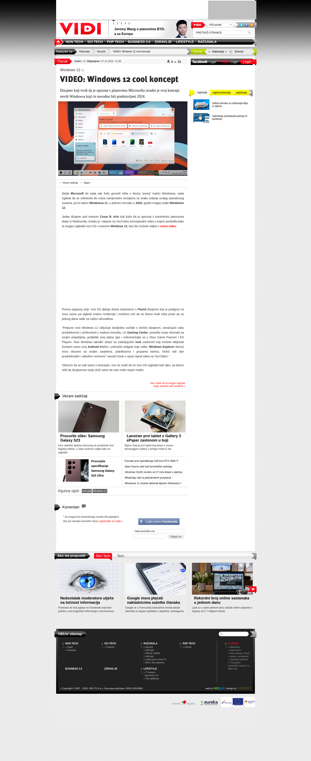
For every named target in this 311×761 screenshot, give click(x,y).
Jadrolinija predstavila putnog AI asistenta (229, 117)
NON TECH (71, 643)
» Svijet (69, 647)
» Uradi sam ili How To (154, 659)
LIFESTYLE (150, 668)
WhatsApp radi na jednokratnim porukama (148, 477)
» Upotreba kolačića (238, 659)
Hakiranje (218, 51)
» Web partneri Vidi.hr (239, 653)
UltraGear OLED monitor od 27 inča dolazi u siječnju (153, 472)
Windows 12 (100, 491)
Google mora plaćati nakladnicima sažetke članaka (153, 600)
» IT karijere (149, 672)
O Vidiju (233, 643)
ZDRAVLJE (110, 668)
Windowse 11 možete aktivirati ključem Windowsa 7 (153, 483)
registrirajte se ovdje (110, 521)
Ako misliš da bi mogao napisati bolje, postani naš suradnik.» (167, 385)
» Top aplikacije (151, 678)
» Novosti (148, 647)
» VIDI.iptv (148, 650)
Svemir (238, 51)
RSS (252, 25)
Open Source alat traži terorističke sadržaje (148, 466)
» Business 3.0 (150, 675)
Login (247, 62)
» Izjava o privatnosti (238, 656)
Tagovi (86, 182)
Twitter (241, 25)
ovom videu (168, 226)
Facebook (246, 25)
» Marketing (234, 647)
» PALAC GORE (151, 653)
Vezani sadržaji (70, 182)
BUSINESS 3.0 (73, 668)
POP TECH (189, 643)
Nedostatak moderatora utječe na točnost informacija (87, 600)
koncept (86, 491)
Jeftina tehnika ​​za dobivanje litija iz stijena (230, 105)
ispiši (179, 61)
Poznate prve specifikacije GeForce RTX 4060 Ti (151, 461)
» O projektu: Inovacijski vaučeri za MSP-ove (239, 665)
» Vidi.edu (148, 656)
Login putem (161, 521)
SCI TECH (110, 643)
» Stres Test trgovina (153, 662)
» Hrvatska (70, 650)
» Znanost (109, 647)
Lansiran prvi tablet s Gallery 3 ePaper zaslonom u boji (154, 438)
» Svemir (187, 647)
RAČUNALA (150, 643)
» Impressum (234, 650)
